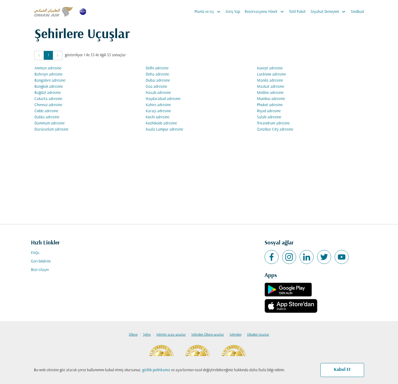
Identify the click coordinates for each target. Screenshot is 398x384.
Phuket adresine (270, 105)
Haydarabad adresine (163, 99)
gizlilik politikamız (156, 370)
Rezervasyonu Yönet (266, 11)
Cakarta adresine (48, 99)
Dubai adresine (158, 80)
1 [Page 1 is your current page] (48, 55)
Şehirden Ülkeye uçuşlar (207, 335)
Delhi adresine (157, 68)
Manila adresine (270, 80)
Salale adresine (269, 117)
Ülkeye (133, 335)
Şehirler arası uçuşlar (171, 335)
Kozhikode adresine (161, 123)
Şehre (147, 335)
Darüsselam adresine (51, 129)
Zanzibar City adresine (275, 129)
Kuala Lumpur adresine (164, 129)
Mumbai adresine (271, 99)
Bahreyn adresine (48, 74)
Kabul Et (342, 369)
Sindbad (357, 12)
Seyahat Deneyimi (329, 11)
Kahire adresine (158, 105)
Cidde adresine (46, 111)
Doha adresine (157, 74)
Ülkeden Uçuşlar (258, 335)
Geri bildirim (41, 261)
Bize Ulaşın (40, 270)
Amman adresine (47, 68)
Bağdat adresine (47, 93)
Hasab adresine (158, 93)
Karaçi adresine (158, 111)
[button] (39, 55)
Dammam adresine (49, 123)
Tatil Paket (297, 12)
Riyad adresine (269, 111)
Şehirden (235, 335)
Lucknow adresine (271, 74)
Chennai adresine (48, 105)
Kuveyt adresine (270, 68)
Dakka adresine (46, 117)
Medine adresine (270, 93)
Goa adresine (156, 86)
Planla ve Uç (208, 11)
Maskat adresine (270, 86)
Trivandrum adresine (273, 123)
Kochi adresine (157, 117)
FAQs (35, 253)
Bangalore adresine (49, 80)
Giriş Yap (233, 12)
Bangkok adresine (48, 86)
